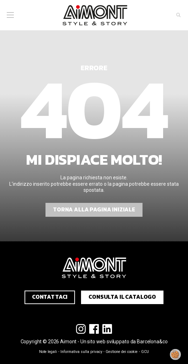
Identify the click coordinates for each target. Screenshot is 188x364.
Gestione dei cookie (122, 351)
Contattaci (50, 297)
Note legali (48, 351)
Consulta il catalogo (122, 297)
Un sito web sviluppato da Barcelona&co (124, 341)
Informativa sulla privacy (81, 351)
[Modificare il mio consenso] (175, 354)
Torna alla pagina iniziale (94, 209)
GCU (145, 351)
